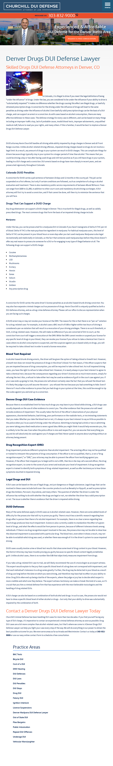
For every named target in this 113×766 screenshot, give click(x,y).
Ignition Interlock (21, 703)
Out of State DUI (20, 717)
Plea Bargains (19, 722)
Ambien (18, 492)
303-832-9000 (63, 15)
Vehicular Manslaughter (24, 742)
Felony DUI (18, 698)
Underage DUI (19, 737)
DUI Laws (17, 679)
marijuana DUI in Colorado (55, 227)
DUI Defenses (19, 674)
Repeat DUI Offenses (22, 732)
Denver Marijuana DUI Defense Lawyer (30, 713)
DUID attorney (12, 143)
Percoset (27, 492)
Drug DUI (17, 693)
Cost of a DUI (19, 664)
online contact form (32, 635)
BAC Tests (17, 654)
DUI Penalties (19, 683)
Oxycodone (36, 492)
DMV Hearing (19, 669)
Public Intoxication (21, 727)
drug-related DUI (24, 563)
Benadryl (73, 488)
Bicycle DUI (18, 659)
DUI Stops (17, 688)
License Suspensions (22, 708)
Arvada (61, 631)
